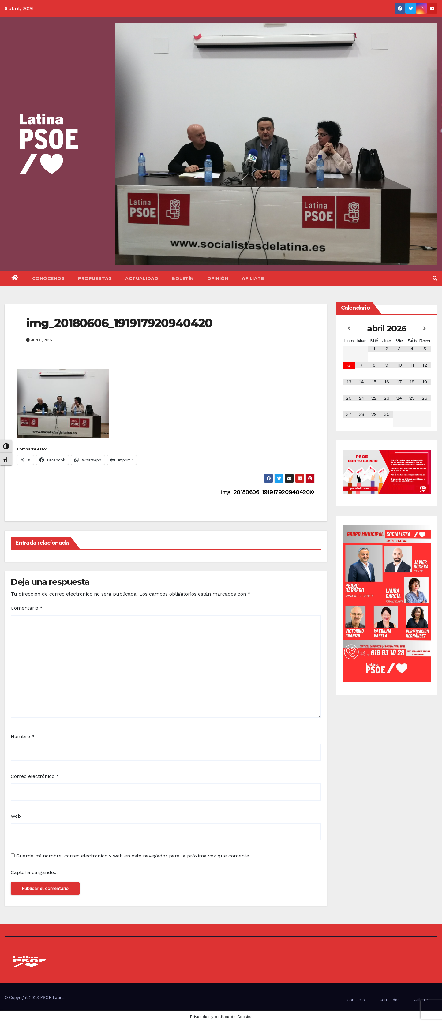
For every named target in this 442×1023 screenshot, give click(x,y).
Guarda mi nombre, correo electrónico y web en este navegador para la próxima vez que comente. (133, 856)
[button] (435, 278)
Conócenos (48, 278)
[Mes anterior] (349, 328)
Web (16, 816)
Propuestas (95, 278)
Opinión (218, 278)
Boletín (183, 278)
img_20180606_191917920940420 (119, 323)
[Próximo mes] (424, 328)
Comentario (27, 608)
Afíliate (253, 278)
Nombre (22, 736)
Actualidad (141, 278)
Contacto (356, 1000)
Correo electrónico (35, 776)
